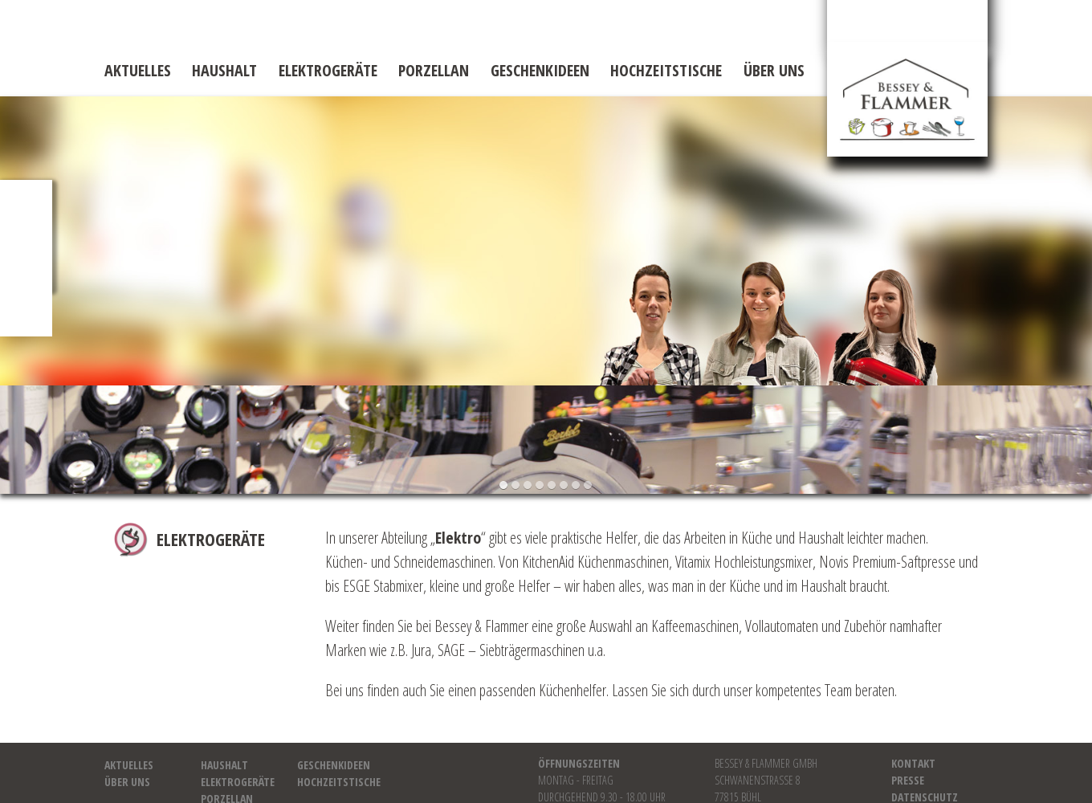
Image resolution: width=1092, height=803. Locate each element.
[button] (503, 485)
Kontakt (913, 763)
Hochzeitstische (666, 70)
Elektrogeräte (328, 70)
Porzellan (433, 70)
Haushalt (224, 70)
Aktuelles (137, 70)
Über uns (774, 70)
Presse (907, 780)
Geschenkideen (540, 70)
